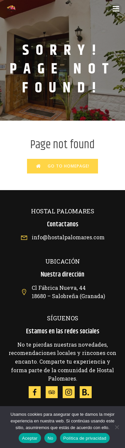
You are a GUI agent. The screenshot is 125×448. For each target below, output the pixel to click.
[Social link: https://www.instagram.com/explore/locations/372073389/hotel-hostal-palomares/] (71, 392)
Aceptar (30, 438)
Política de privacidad (84, 438)
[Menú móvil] (116, 9)
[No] (116, 427)
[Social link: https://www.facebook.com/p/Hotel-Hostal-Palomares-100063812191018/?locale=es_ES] (37, 392)
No (50, 438)
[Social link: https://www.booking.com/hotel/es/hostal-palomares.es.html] (88, 392)
